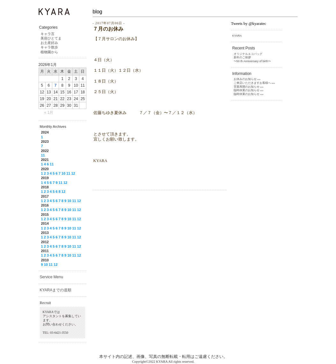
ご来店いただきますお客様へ (252, 82)
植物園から (49, 52)
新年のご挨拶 (242, 57)
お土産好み (49, 43)
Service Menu (51, 277)
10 (63, 173)
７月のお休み (108, 29)
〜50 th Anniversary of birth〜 (252, 61)
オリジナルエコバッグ (248, 53)
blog (97, 11)
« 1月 (49, 112)
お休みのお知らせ (245, 79)
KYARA (237, 35)
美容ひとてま (51, 38)
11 (43, 155)
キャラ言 (47, 34)
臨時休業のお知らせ (246, 90)
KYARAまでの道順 (56, 290)
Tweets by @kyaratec (248, 23)
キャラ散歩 (49, 47)
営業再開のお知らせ (246, 86)
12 (73, 173)
